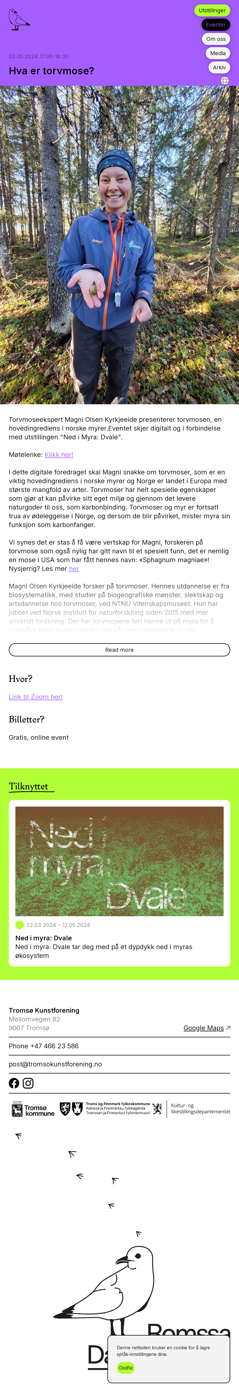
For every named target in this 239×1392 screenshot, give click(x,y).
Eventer (216, 24)
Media (218, 53)
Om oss (216, 39)
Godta (126, 1368)
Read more (119, 650)
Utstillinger (212, 10)
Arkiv (219, 67)
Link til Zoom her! (36, 697)
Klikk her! (59, 455)
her (74, 569)
